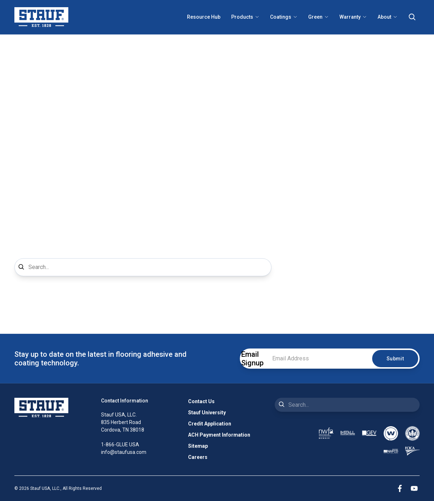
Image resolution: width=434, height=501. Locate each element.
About (387, 17)
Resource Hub (203, 17)
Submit (395, 358)
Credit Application (209, 424)
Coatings (283, 17)
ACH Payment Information (219, 435)
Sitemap (198, 446)
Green (318, 17)
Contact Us (201, 401)
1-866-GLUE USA (120, 444)
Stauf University (207, 412)
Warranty (353, 17)
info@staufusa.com (123, 452)
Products (245, 17)
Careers (197, 457)
